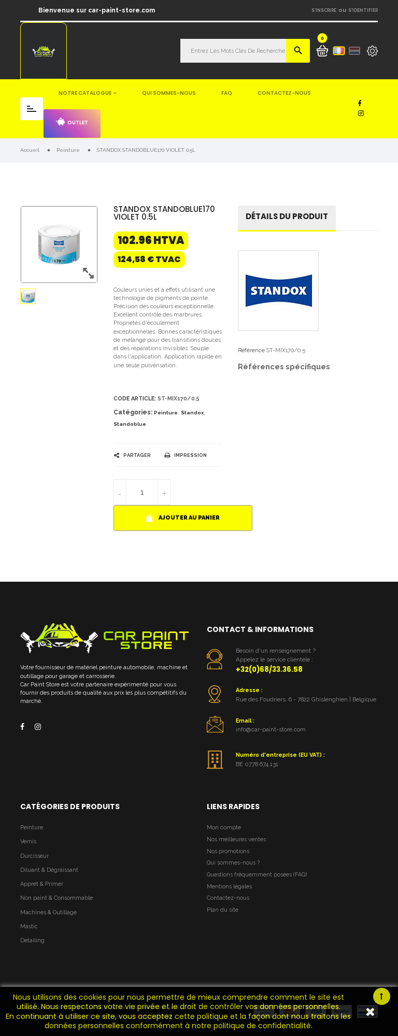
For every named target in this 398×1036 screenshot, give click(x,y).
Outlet (72, 122)
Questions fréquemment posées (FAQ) (257, 874)
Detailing (32, 940)
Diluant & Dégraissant (49, 870)
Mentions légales (229, 886)
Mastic (29, 926)
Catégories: (132, 412)
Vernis (28, 841)
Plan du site (222, 909)
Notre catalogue (85, 93)
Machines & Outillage (48, 912)
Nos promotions (228, 851)
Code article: (134, 398)
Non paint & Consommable (56, 898)
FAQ (226, 93)
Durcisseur (34, 856)
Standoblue (129, 424)
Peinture (166, 412)
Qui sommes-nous (169, 93)
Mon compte (224, 827)
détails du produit (287, 216)
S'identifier (363, 10)
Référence (251, 350)
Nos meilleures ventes (236, 839)
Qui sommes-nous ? (233, 862)
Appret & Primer (41, 884)
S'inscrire (323, 10)
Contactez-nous (284, 93)
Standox (192, 412)
